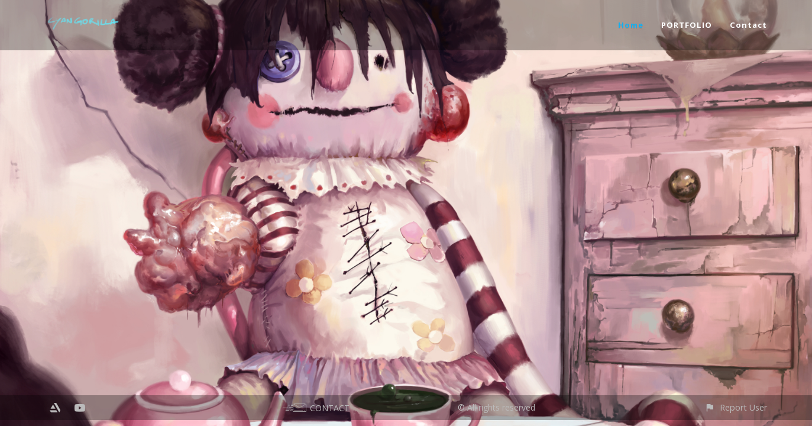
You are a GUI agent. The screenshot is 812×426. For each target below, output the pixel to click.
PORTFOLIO (686, 25)
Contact (748, 25)
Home (630, 25)
